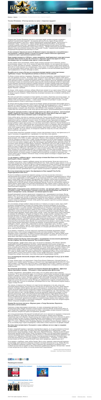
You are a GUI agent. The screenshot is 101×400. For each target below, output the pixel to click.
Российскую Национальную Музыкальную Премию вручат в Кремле (49, 366)
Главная (74, 396)
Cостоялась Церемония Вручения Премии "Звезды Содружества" (20, 380)
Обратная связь (81, 396)
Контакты (89, 396)
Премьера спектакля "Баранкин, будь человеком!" (20, 366)
